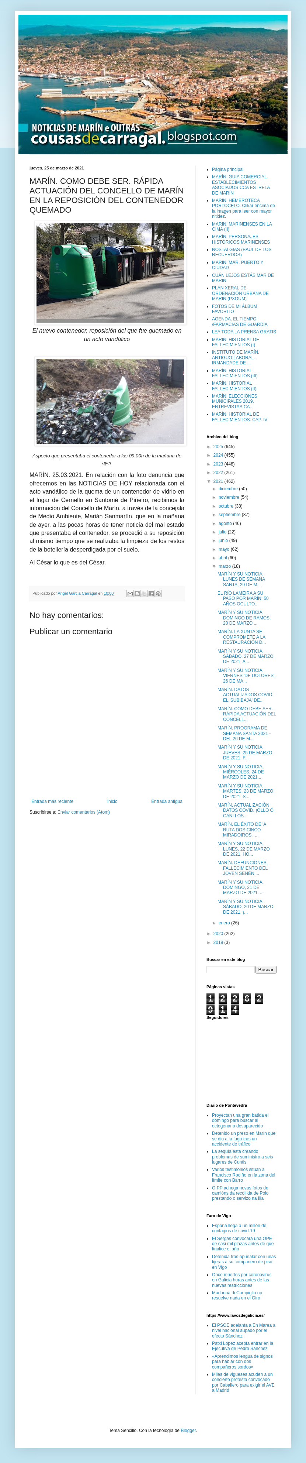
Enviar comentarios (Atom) (84, 812)
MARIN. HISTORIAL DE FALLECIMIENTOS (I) (235, 342)
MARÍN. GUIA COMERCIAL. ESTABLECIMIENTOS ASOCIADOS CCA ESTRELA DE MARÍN (241, 184)
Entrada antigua (166, 801)
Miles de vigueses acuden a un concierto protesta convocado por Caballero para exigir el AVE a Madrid (243, 1382)
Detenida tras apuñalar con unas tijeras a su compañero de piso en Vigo (244, 1262)
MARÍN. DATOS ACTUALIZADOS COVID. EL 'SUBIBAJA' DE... (246, 695)
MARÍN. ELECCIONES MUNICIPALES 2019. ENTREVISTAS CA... (234, 401)
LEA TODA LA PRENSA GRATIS (244, 331)
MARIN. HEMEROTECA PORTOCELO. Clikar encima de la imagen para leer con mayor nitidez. (243, 208)
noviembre (229, 497)
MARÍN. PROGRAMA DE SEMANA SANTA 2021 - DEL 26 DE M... (244, 733)
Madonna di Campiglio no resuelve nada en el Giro (237, 1295)
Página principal (227, 169)
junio (224, 540)
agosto (226, 523)
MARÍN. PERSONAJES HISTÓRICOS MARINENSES (241, 239)
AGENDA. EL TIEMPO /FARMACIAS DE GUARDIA (240, 321)
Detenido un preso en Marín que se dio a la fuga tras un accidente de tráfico (243, 1139)
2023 (219, 464)
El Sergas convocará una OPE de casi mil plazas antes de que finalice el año (243, 1244)
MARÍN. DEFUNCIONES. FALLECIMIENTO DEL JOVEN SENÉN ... (243, 868)
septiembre (230, 514)
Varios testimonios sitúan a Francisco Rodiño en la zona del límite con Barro (243, 1175)
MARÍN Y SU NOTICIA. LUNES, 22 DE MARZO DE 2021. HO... (244, 849)
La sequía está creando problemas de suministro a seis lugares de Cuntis (242, 1157)
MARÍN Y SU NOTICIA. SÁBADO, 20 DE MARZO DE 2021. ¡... (246, 907)
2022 (219, 472)
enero (225, 922)
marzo (225, 566)
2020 (219, 933)
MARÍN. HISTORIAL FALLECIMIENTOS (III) (235, 373)
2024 (219, 455)
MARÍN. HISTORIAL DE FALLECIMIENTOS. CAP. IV (239, 417)
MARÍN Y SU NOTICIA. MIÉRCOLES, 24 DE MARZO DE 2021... (241, 772)
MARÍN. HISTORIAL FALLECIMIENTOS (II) (234, 386)
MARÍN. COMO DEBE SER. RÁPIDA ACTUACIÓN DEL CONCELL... (247, 714)
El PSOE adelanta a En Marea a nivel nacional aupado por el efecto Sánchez (243, 1331)
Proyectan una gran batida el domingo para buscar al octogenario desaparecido (240, 1121)
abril (223, 557)
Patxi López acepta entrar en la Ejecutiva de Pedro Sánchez (242, 1346)
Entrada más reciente (52, 801)
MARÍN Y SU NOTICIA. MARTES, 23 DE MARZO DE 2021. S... (245, 791)
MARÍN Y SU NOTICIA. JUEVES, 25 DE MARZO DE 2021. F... (245, 752)
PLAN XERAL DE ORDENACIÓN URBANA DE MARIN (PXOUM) (240, 293)
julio (223, 532)
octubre (226, 506)
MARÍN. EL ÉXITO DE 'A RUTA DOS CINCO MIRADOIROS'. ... (242, 830)
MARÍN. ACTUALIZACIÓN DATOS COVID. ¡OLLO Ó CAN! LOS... (246, 810)
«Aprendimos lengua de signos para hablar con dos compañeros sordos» (242, 1362)
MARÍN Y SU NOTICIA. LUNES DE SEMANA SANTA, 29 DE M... (241, 579)
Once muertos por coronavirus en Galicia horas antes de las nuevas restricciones (241, 1280)
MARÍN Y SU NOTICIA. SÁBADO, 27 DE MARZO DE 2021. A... (246, 656)
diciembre (229, 488)
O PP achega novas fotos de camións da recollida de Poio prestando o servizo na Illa (240, 1193)
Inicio (112, 801)
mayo (225, 549)
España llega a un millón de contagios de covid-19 (239, 1228)
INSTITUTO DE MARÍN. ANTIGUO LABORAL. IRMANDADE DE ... (235, 357)
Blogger (188, 1430)
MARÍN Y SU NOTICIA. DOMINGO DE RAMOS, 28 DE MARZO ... (244, 618)
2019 (219, 942)
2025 (219, 446)
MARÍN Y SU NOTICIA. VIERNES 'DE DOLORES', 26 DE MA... (247, 676)
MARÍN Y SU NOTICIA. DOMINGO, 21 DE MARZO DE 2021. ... (241, 888)
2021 (219, 481)
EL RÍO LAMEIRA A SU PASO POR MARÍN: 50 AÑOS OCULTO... (243, 599)
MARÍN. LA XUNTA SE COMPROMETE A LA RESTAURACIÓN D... (242, 637)
